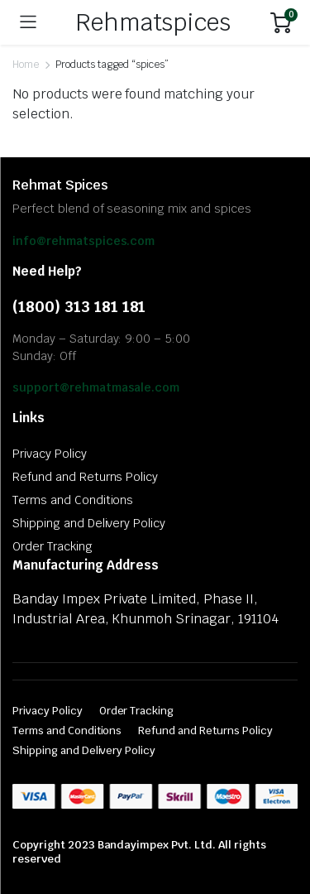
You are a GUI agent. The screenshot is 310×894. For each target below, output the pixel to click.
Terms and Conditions (72, 500)
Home (25, 64)
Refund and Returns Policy (85, 476)
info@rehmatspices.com (83, 240)
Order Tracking (52, 546)
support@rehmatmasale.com (95, 387)
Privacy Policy (49, 453)
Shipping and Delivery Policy (88, 523)
